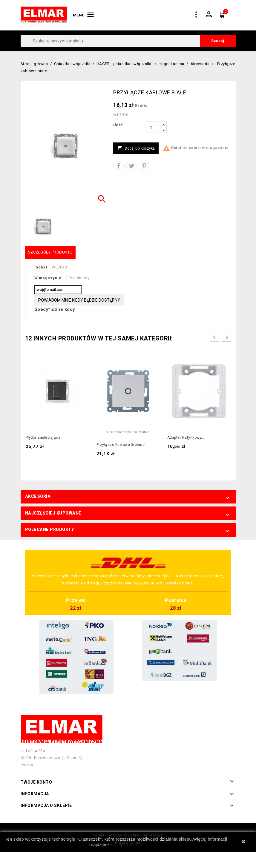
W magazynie (48, 278)
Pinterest (144, 166)
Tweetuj (131, 166)
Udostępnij (118, 166)
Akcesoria (38, 496)
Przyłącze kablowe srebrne (120, 445)
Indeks (41, 267)
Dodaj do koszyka (136, 148)
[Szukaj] (128, 41)
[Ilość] (153, 127)
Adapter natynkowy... (185, 437)
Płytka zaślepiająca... (45, 437)
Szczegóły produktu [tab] (50, 252)
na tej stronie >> (127, 844)
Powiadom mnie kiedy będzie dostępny (79, 300)
